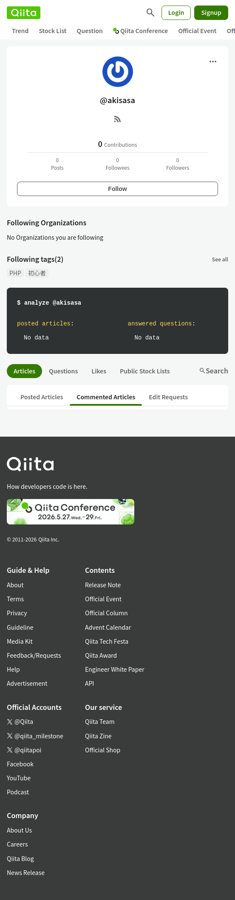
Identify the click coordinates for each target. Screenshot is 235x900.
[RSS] (117, 118)
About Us (19, 830)
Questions (63, 371)
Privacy (17, 612)
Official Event (197, 30)
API (89, 683)
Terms (15, 598)
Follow (117, 188)
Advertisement (27, 683)
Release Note (103, 584)
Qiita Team (100, 721)
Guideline (20, 627)
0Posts (57, 163)
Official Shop (102, 750)
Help (13, 669)
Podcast (18, 792)
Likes (98, 371)
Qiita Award (101, 655)
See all (220, 259)
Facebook (20, 764)
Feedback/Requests (34, 655)
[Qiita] (23, 12)
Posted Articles (41, 397)
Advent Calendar (108, 627)
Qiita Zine (98, 736)
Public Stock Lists (145, 371)
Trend (20, 30)
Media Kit (20, 641)
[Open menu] (212, 61)
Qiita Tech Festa (106, 641)
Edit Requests (168, 397)
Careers (17, 844)
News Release (26, 872)
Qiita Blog (20, 858)
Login (176, 12)
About (15, 584)
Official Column (106, 612)
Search (213, 370)
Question (90, 30)
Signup (211, 12)
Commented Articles (105, 397)
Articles (24, 371)
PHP (15, 273)
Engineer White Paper (114, 669)
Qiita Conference (140, 30)
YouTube (19, 778)
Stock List (52, 30)
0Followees (117, 163)
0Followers (177, 163)
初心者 (37, 273)
